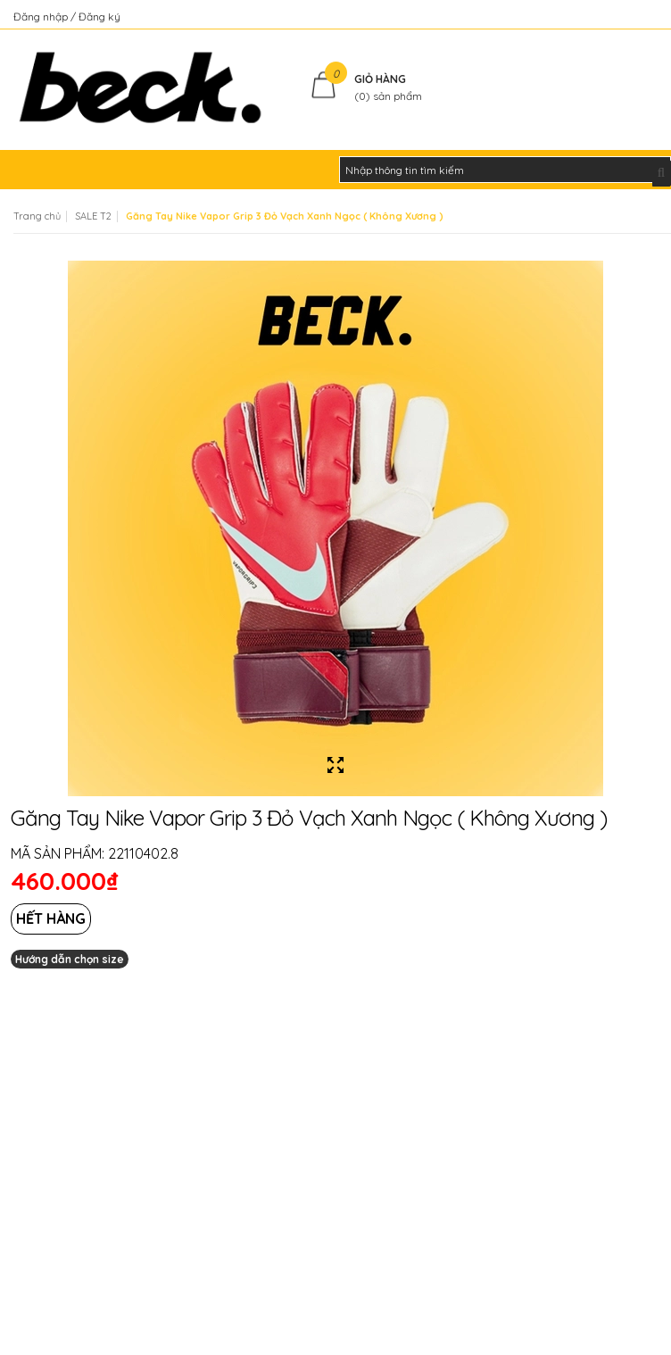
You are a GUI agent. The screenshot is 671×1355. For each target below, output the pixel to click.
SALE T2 (93, 216)
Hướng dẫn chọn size (69, 959)
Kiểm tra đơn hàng (612, 16)
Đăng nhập (41, 16)
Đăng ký (99, 16)
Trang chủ (37, 216)
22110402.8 (143, 853)
